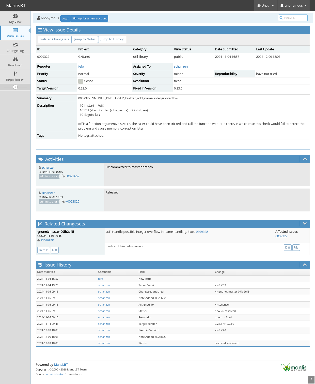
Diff (54, 250)
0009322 (202, 231)
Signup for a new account (89, 18)
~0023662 (72, 176)
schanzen (181, 66)
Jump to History (112, 39)
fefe (81, 66)
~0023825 (72, 201)
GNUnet (265, 5)
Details (43, 250)
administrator (55, 374)
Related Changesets (54, 39)
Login (65, 18)
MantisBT (61, 364)
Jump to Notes (84, 39)
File (296, 247)
